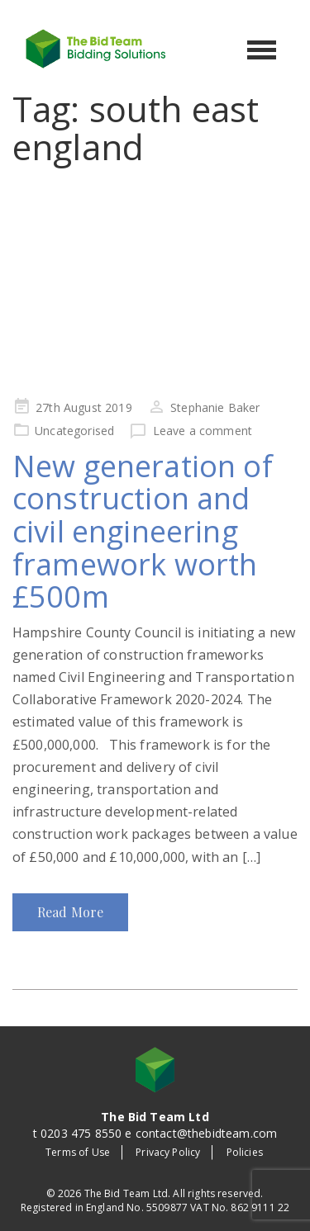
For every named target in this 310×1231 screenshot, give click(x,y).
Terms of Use (77, 1152)
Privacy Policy (168, 1152)
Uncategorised (74, 430)
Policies (245, 1152)
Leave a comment (202, 430)
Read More (70, 912)
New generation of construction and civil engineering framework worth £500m (142, 531)
